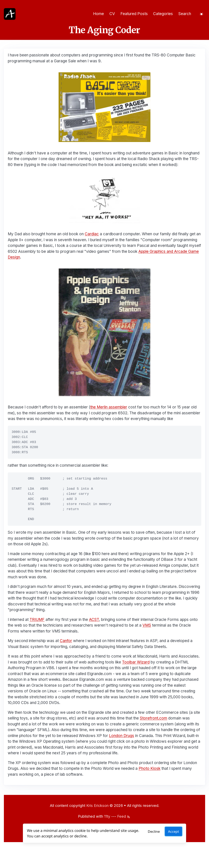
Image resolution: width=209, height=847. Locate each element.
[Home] (10, 14)
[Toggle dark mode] (201, 14)
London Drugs (121, 735)
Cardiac (92, 234)
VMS (146, 625)
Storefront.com (153, 718)
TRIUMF (37, 619)
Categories (163, 13)
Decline (154, 831)
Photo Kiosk (149, 768)
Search (184, 13)
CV (112, 13)
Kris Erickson (97, 805)
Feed (123, 816)
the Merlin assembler (108, 407)
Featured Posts (134, 13)
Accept (173, 831)
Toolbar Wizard (136, 662)
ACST (94, 619)
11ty (107, 816)
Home (98, 13)
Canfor (66, 640)
